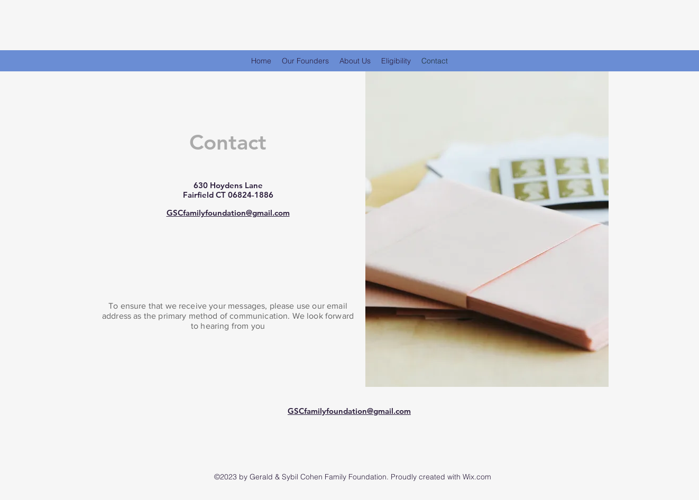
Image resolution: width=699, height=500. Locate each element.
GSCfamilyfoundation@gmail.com (228, 213)
